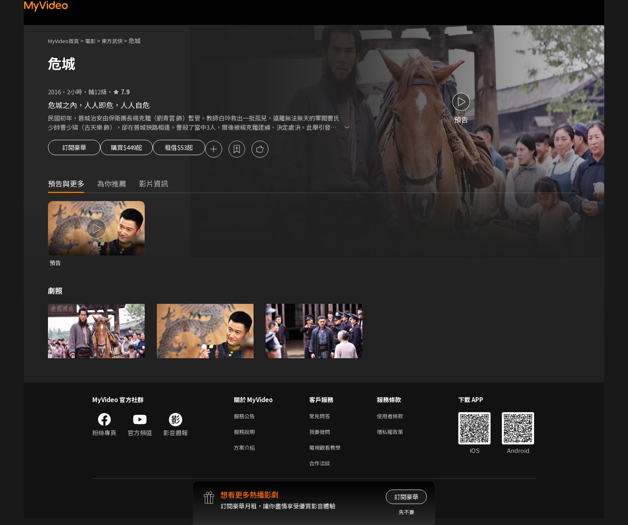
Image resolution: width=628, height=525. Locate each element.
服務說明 (246, 435)
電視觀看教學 (327, 452)
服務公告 (246, 418)
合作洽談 (321, 469)
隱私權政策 (397, 435)
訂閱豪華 (74, 150)
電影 (97, 40)
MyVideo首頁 (66, 40)
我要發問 (321, 435)
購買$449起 (136, 150)
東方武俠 (121, 40)
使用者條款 (397, 418)
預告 (56, 264)
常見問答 (321, 418)
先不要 (406, 512)
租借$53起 (198, 150)
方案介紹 (246, 452)
